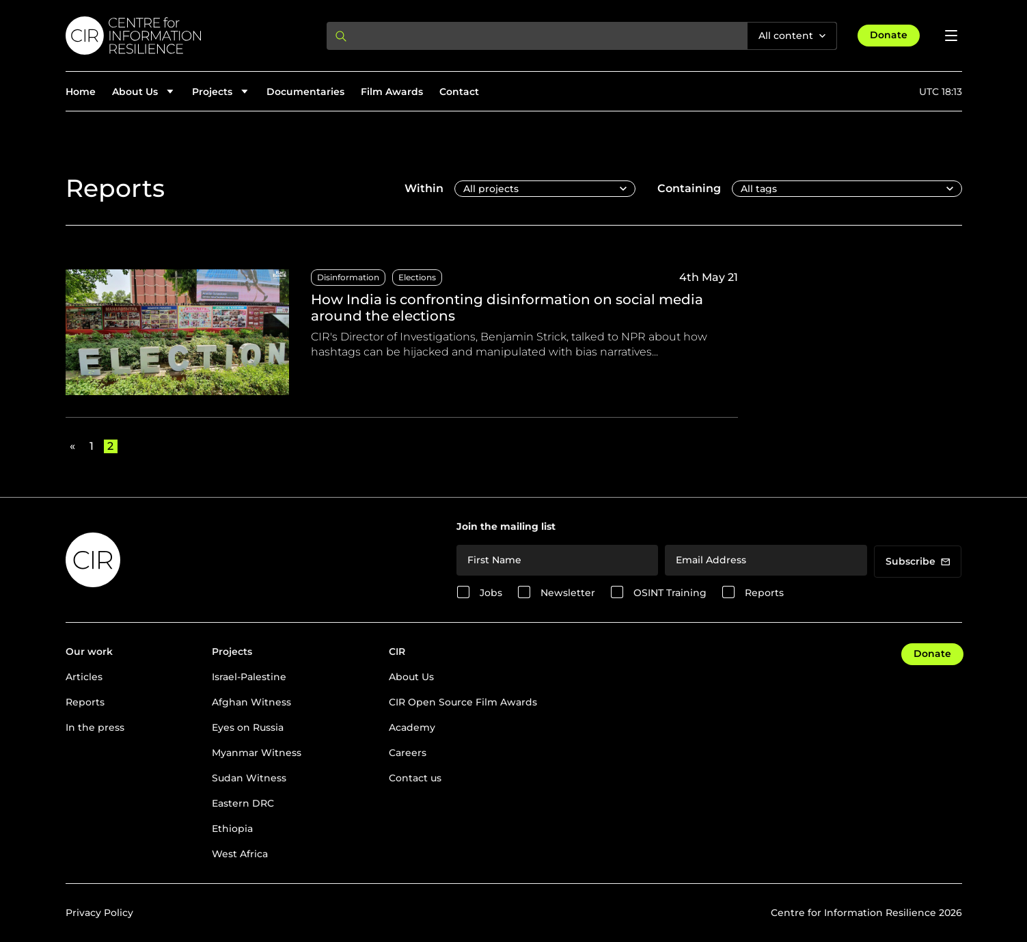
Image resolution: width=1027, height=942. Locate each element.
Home (81, 91)
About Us (411, 677)
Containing (689, 188)
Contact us (415, 778)
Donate (888, 35)
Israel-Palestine (249, 677)
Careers (407, 752)
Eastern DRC (243, 803)
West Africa (240, 854)
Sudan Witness (249, 778)
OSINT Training (670, 593)
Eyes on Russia (248, 727)
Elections (417, 277)
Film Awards (392, 91)
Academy (412, 727)
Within (424, 188)
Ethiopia (232, 828)
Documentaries (305, 91)
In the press (95, 727)
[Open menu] (951, 35)
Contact (459, 91)
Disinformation (348, 277)
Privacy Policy (99, 912)
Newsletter (567, 593)
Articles (84, 677)
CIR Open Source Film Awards (463, 702)
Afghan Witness (251, 702)
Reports (764, 593)
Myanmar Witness (256, 752)
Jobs (491, 593)
